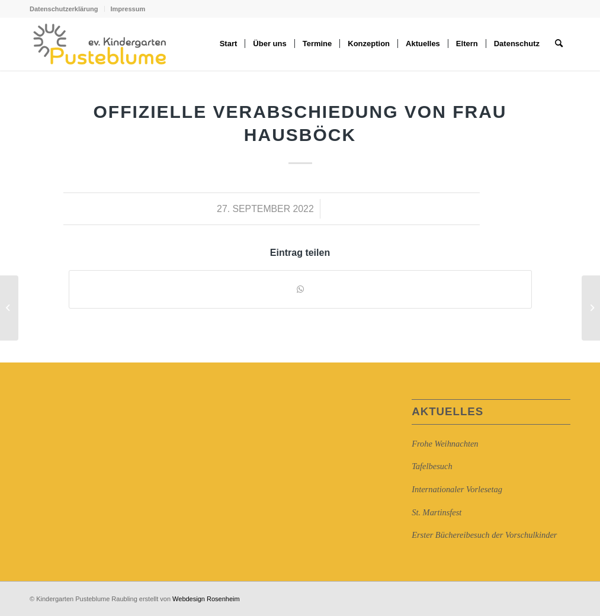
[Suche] (558, 43)
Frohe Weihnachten (445, 443)
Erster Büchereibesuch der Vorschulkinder (484, 535)
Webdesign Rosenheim (206, 598)
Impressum (128, 8)
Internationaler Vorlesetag (457, 489)
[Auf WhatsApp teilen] (300, 289)
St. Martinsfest (436, 512)
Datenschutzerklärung (64, 8)
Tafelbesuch (432, 466)
